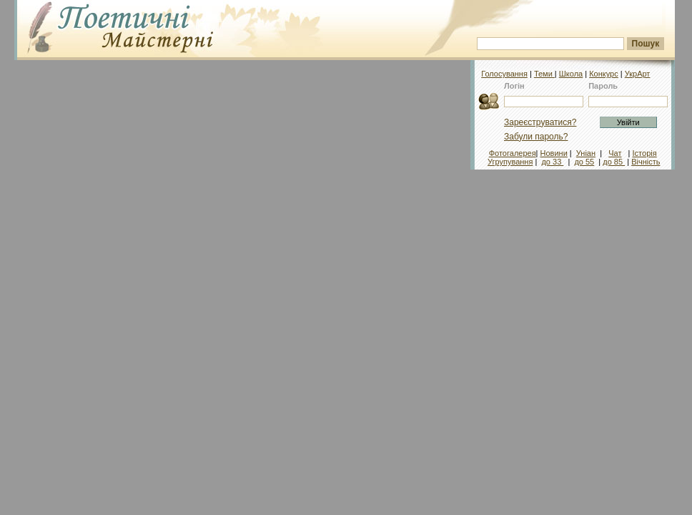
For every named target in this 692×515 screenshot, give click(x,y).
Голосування (504, 73)
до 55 (584, 161)
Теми (544, 73)
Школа (571, 73)
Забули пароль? (536, 137)
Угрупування (510, 161)
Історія (645, 153)
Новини (554, 153)
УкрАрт (638, 73)
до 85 (614, 161)
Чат (614, 153)
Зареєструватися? (540, 122)
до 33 (552, 161)
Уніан (585, 153)
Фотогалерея (512, 153)
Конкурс (603, 73)
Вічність (645, 161)
